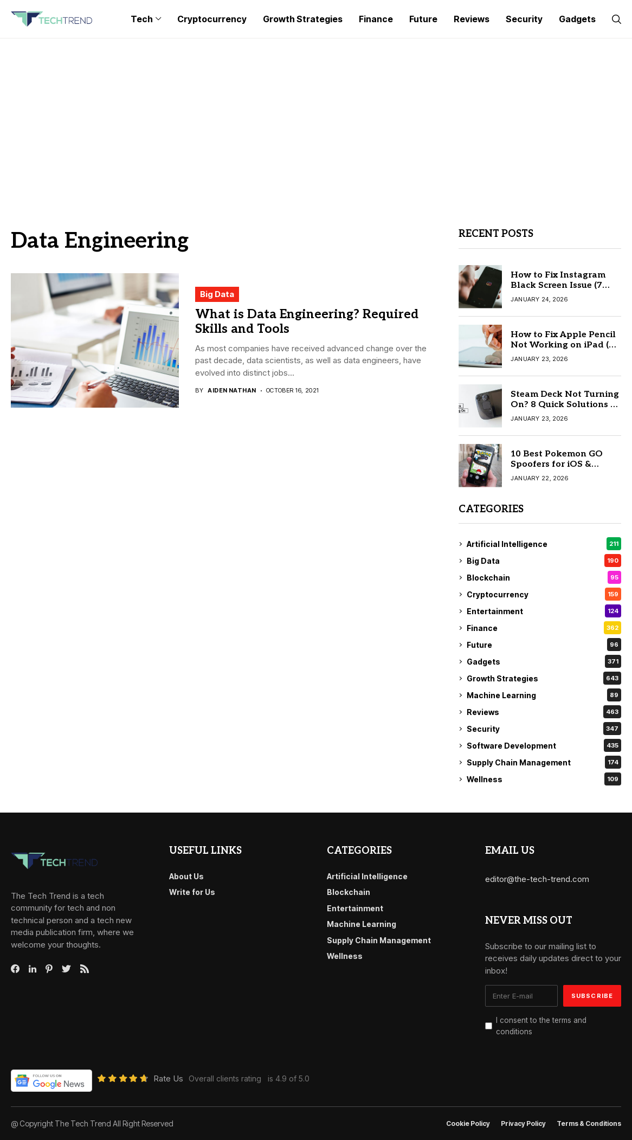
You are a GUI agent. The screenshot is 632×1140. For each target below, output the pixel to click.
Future (544, 644)
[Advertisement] (316, 120)
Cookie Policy (468, 1124)
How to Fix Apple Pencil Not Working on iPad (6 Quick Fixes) (563, 345)
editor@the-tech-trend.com (537, 879)
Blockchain (544, 577)
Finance (544, 627)
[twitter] (66, 969)
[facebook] (15, 968)
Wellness (544, 778)
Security (544, 728)
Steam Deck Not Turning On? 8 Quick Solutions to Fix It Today (565, 404)
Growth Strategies (544, 678)
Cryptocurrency (544, 594)
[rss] (84, 968)
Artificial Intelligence (544, 543)
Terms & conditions (589, 1124)
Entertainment (544, 610)
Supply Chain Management (544, 762)
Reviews (544, 711)
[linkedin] (32, 969)
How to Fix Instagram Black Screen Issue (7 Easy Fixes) (558, 285)
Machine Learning (544, 694)
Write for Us (192, 892)
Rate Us (168, 1078)
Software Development (544, 745)
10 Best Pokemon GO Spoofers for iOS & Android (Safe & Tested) (563, 464)
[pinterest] (49, 968)
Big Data (217, 294)
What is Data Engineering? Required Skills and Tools (306, 322)
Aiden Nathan (232, 390)
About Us (186, 876)
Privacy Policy (523, 1124)
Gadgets (544, 661)
